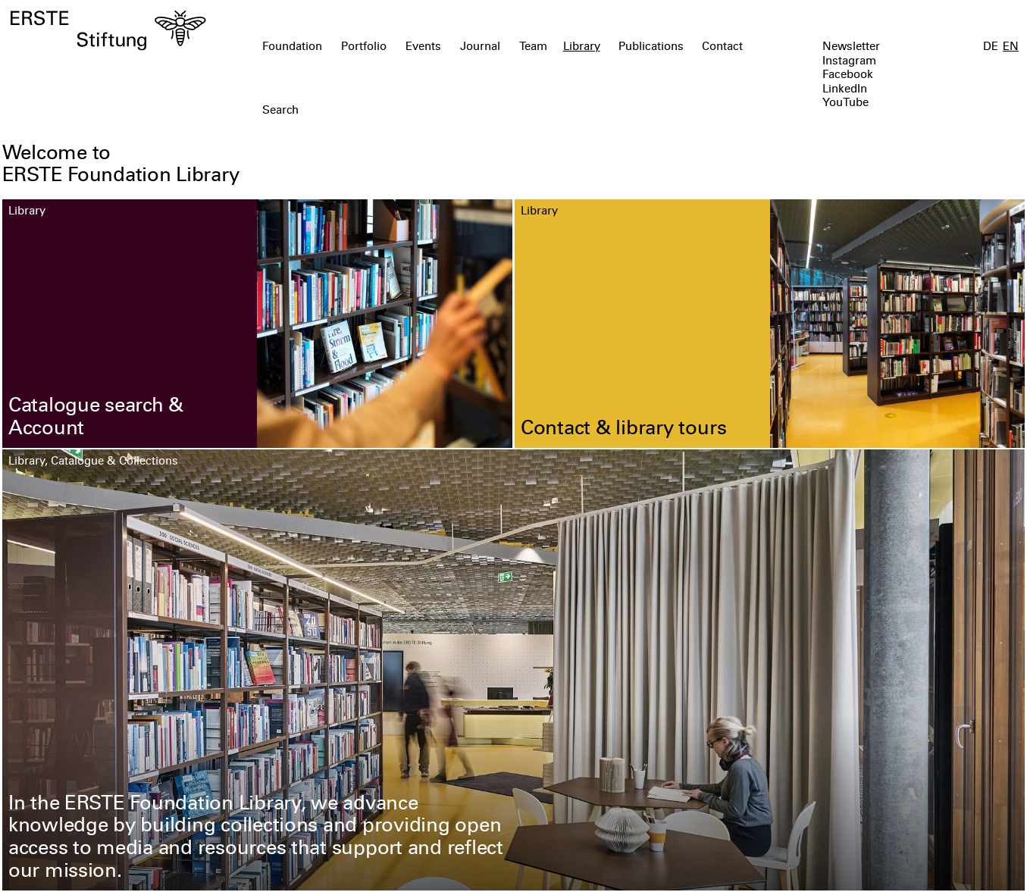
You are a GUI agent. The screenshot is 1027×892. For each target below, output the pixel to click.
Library (581, 47)
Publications (651, 47)
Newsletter (851, 47)
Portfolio (364, 47)
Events (423, 47)
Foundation (292, 47)
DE (990, 47)
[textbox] (432, 112)
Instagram (849, 61)
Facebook (847, 75)
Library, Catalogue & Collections (93, 462)
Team (533, 47)
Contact (722, 47)
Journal (480, 47)
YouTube (845, 103)
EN (1011, 47)
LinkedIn (844, 89)
